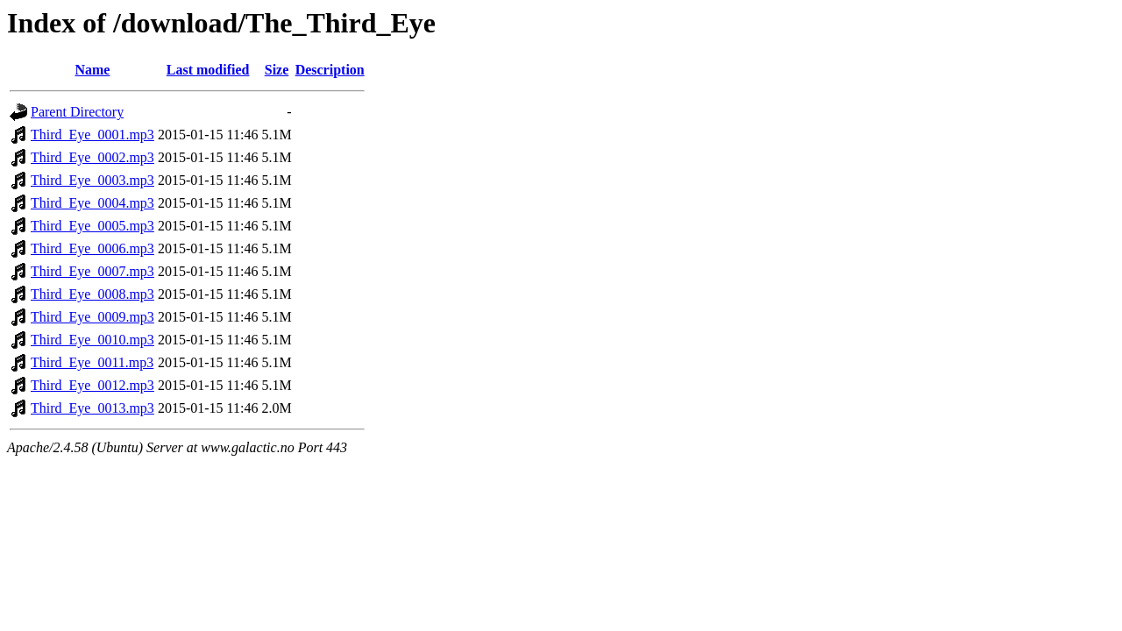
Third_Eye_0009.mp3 (92, 316)
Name (92, 69)
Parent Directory (77, 111)
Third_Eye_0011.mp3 (92, 362)
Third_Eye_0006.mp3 (92, 248)
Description (330, 69)
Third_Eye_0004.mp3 (92, 202)
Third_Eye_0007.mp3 (92, 271)
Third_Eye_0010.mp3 (92, 339)
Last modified (208, 69)
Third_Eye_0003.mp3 (92, 180)
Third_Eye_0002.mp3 (92, 157)
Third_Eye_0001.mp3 (92, 134)
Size (277, 69)
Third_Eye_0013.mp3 (92, 408)
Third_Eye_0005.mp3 (92, 225)
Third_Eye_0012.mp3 (92, 385)
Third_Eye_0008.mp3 (92, 294)
